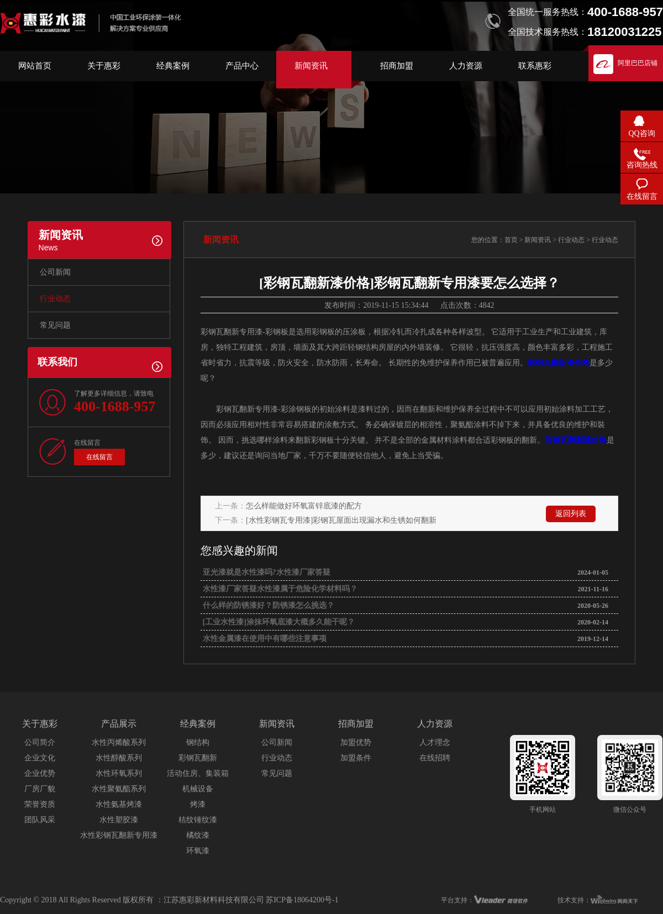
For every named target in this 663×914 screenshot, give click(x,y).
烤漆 (198, 804)
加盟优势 (355, 742)
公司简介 (39, 742)
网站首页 (34, 65)
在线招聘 (434, 758)
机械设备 (197, 789)
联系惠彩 (534, 65)
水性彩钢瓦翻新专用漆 (118, 835)
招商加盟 (396, 65)
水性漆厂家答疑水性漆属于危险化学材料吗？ (279, 589)
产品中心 (242, 65)
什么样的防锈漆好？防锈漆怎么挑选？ (267, 605)
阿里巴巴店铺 (637, 63)
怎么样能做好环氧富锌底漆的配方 (304, 506)
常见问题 (55, 325)
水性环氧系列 (119, 773)
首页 (511, 240)
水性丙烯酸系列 (119, 742)
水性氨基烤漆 (119, 804)
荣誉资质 (39, 804)
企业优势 (39, 773)
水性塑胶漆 (118, 820)
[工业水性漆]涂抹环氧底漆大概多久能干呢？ (278, 622)
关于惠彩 (103, 65)
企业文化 (39, 758)
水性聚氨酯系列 (119, 789)
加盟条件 (355, 758)
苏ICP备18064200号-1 (302, 900)
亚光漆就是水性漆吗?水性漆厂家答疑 (265, 572)
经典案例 (173, 65)
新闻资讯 (311, 65)
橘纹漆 (197, 835)
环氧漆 (197, 851)
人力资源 (465, 65)
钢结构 (197, 742)
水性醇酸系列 (119, 758)
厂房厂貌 (39, 789)
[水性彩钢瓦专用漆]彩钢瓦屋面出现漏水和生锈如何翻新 (341, 520)
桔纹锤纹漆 (197, 820)
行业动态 (55, 299)
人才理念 (434, 742)
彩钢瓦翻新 (197, 758)
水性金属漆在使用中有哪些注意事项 (264, 638)
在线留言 (99, 457)
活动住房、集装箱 (198, 773)
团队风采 (39, 820)
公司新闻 (55, 272)
